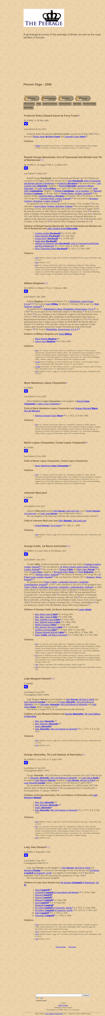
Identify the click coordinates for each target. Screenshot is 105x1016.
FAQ (38, 104)
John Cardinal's (50, 1013)
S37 (37, 258)
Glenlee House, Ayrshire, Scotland (76, 193)
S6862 (38, 146)
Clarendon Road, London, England (55, 198)
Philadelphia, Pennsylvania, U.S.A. (61, 329)
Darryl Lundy (63, 1005)
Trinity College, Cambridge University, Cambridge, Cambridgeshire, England (58, 587)
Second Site (59, 1013)
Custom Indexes (50, 104)
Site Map (77, 104)
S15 (37, 925)
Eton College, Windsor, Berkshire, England (53, 206)
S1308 (38, 367)
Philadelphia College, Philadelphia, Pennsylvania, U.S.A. (69, 309)
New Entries (29, 104)
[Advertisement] (63, 61)
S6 (36, 265)
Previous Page (89, 104)
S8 (36, 667)
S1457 (38, 362)
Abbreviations (65, 104)
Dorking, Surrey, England (47, 574)
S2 (36, 655)
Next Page (28, 107)
